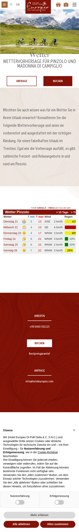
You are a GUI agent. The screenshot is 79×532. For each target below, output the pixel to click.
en (18, 4)
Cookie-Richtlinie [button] (48, 452)
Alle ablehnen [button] (21, 524)
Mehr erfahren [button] (39, 515)
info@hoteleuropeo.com (39, 381)
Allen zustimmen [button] (57, 524)
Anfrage (21, 81)
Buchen (58, 81)
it (11, 4)
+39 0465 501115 (39, 326)
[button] (74, 430)
